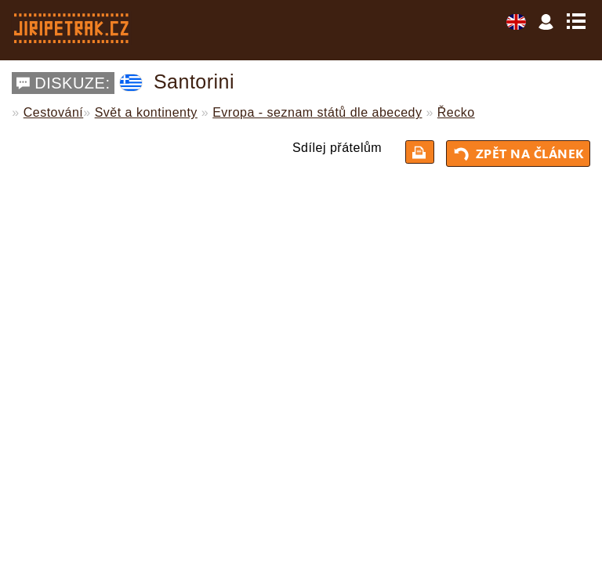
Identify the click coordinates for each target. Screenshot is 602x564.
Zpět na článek (520, 153)
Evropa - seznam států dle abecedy (317, 112)
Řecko (456, 112)
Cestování (54, 112)
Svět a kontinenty (146, 112)
